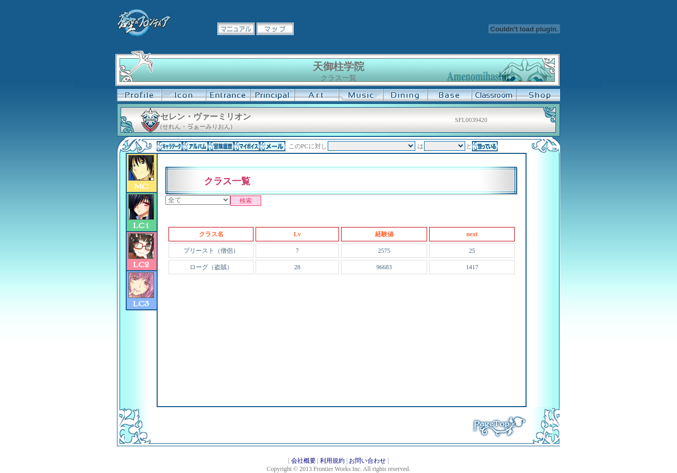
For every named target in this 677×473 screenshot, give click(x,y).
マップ (275, 29)
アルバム (195, 146)
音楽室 (360, 95)
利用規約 (332, 460)
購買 (538, 95)
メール (272, 146)
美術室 (316, 95)
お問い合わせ (367, 460)
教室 (493, 95)
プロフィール (139, 95)
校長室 (272, 95)
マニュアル (236, 29)
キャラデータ (169, 146)
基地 (449, 95)
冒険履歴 (221, 146)
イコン (183, 95)
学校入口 (228, 95)
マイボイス (247, 146)
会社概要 (303, 460)
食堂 (405, 95)
